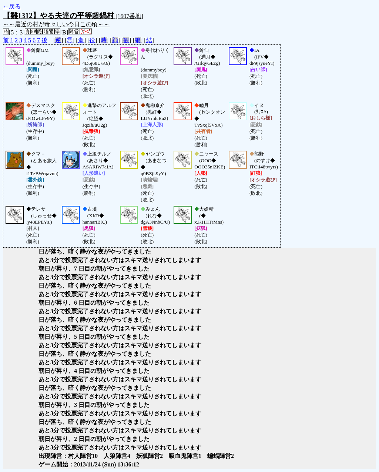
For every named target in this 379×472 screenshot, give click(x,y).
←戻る (12, 6)
